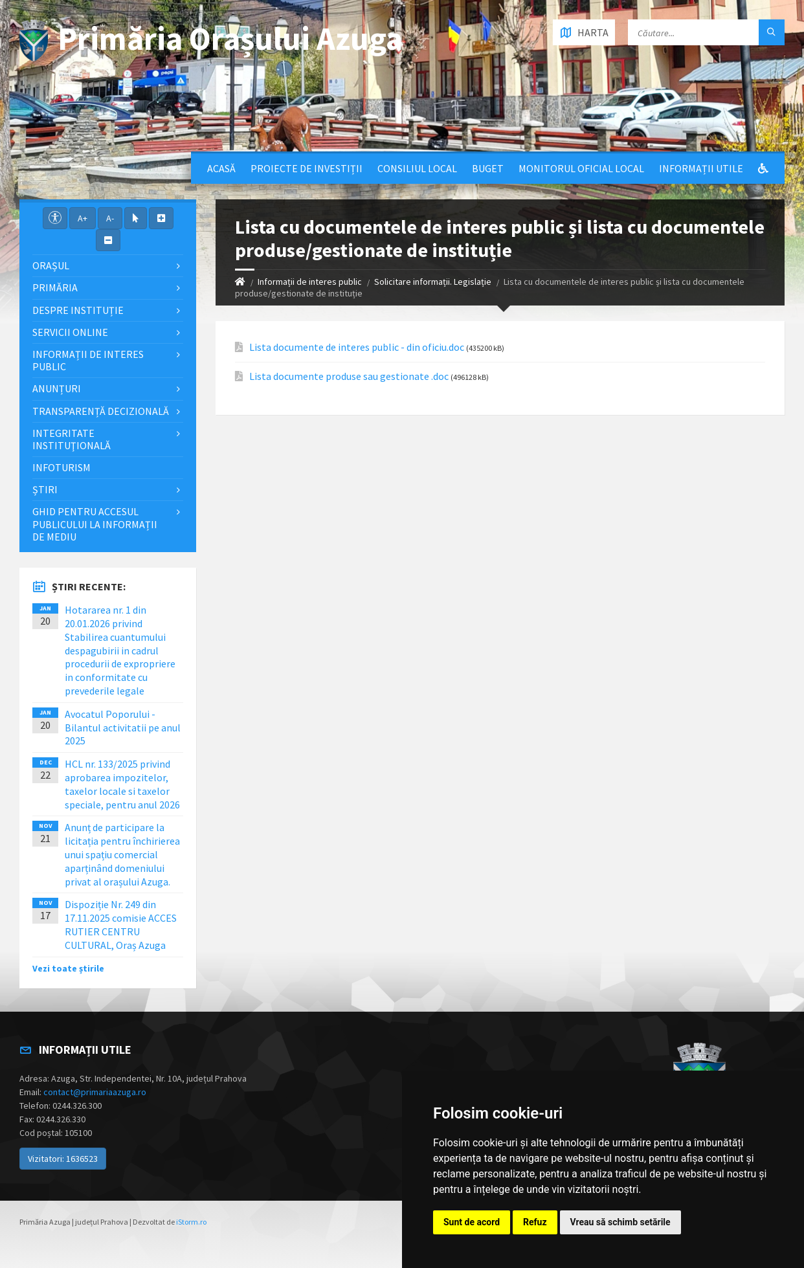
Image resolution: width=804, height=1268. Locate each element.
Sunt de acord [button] (471, 1222)
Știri (45, 489)
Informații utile (701, 168)
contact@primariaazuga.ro (94, 1092)
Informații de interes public (310, 281)
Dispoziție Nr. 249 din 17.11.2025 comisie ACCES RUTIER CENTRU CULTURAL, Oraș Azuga (121, 924)
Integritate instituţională (71, 439)
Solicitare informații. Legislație (432, 281)
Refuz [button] (535, 1222)
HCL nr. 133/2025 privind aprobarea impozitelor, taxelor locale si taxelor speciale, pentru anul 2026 (122, 783)
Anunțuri (56, 388)
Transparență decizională (100, 411)
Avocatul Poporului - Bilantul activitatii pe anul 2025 (123, 727)
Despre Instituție (78, 310)
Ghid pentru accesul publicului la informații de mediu (94, 523)
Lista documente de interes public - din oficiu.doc (356, 347)
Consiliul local (417, 168)
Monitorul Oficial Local (581, 168)
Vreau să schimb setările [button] (620, 1222)
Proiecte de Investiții (307, 168)
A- (110, 218)
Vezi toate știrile (68, 968)
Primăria (55, 287)
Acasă (221, 168)
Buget (488, 168)
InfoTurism (61, 467)
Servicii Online (70, 332)
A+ (82, 218)
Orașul (50, 265)
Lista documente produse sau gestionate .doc (349, 376)
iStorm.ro (191, 1222)
